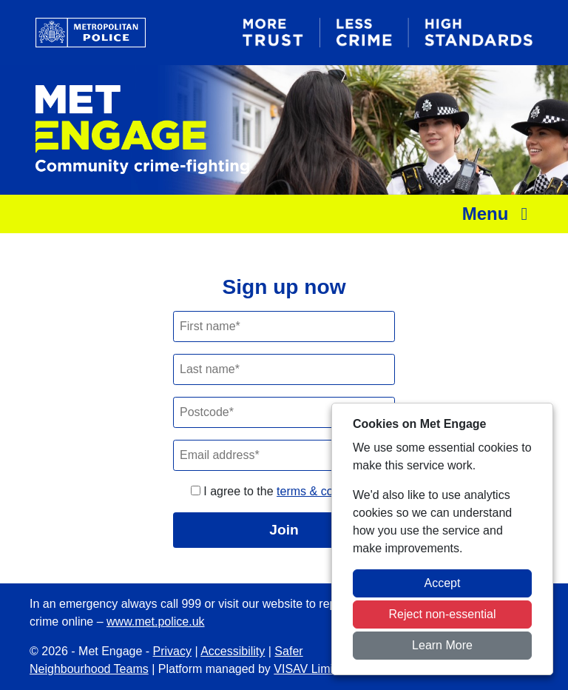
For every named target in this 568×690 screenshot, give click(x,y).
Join (283, 529)
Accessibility (232, 651)
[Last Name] (284, 369)
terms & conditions (325, 491)
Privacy (172, 651)
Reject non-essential (442, 614)
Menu (498, 214)
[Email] (284, 455)
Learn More (442, 645)
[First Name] (284, 326)
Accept (443, 583)
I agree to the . (284, 491)
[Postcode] (284, 412)
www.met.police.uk (155, 621)
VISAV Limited (311, 669)
